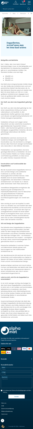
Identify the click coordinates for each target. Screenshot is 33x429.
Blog (14, 13)
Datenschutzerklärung (7, 408)
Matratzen (23, 13)
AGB (2, 406)
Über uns (3, 403)
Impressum (4, 414)
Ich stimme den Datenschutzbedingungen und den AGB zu (17, 391)
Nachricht (4, 377)
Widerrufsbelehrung (6, 411)
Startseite (5, 13)
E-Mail (3, 372)
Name (3, 367)
